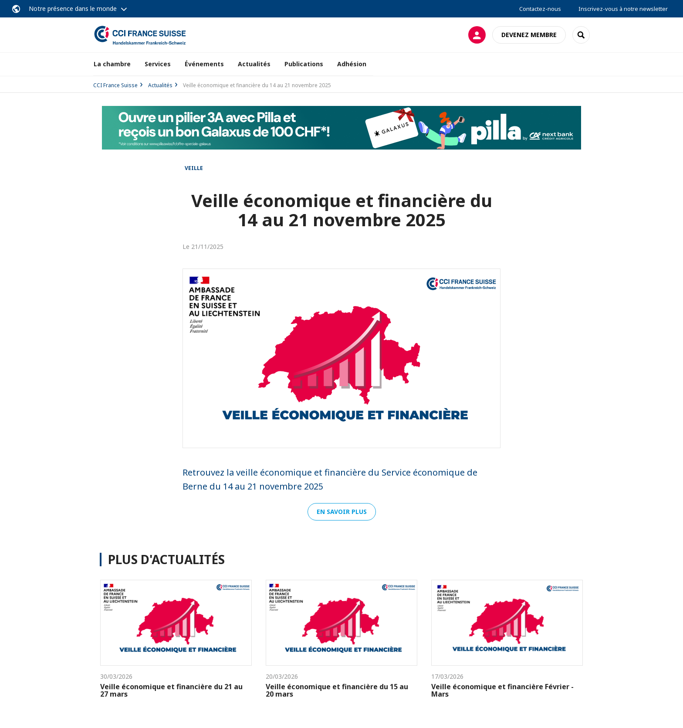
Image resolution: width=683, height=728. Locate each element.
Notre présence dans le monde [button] (73, 8)
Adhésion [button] (351, 64)
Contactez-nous (540, 9)
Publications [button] (303, 64)
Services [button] (158, 64)
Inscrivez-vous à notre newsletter (623, 9)
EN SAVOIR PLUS (342, 511)
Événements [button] (204, 64)
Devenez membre (529, 35)
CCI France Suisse (115, 85)
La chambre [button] (112, 64)
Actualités (254, 64)
